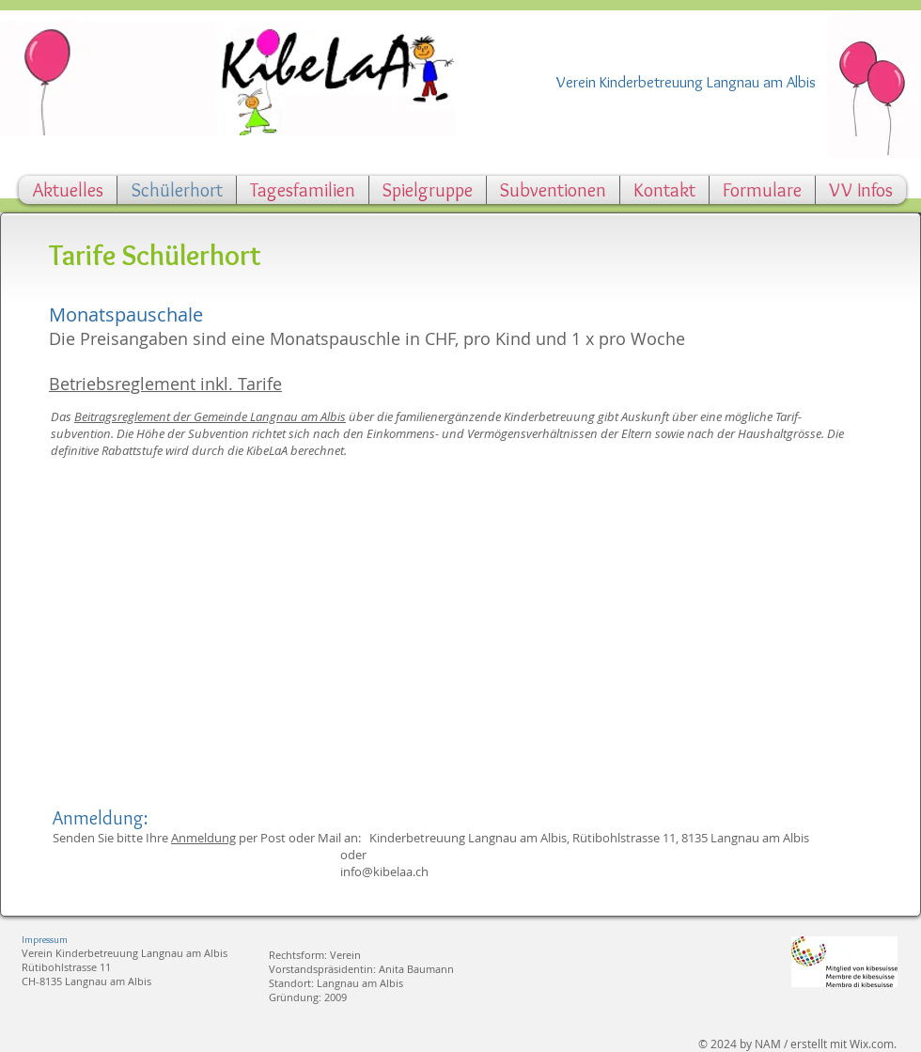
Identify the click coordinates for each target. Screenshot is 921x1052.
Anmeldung (203, 837)
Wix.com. (873, 1043)
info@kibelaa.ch (384, 871)
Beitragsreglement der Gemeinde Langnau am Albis (210, 416)
